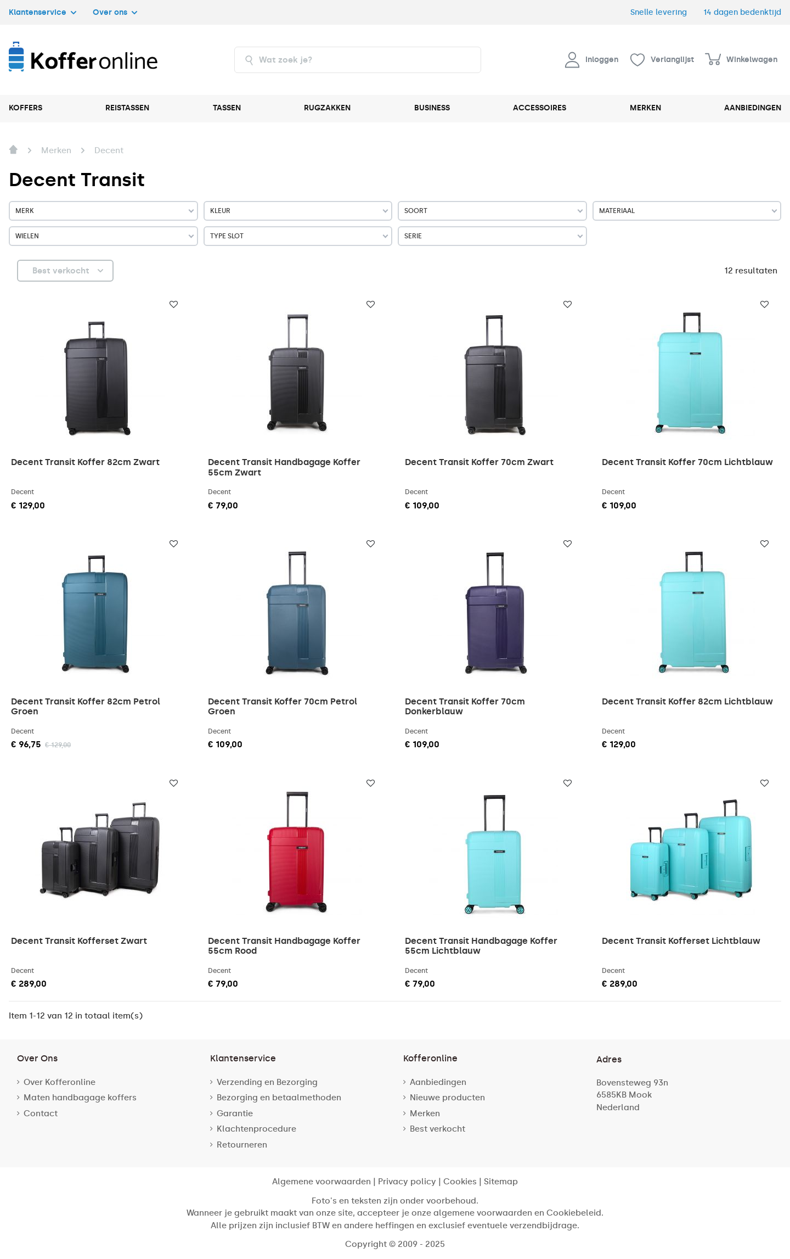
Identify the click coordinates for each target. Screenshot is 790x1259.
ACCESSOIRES (539, 108)
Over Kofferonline (59, 1082)
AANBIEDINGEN (752, 108)
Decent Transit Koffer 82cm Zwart (85, 462)
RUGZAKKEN (327, 108)
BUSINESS (432, 108)
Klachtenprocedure (256, 1129)
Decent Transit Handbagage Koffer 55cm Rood (284, 946)
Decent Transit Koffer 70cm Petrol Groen (282, 706)
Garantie (235, 1113)
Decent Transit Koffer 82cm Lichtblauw (687, 701)
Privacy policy (407, 1182)
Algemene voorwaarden (321, 1182)
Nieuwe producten (447, 1098)
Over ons (115, 12)
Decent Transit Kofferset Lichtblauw (681, 941)
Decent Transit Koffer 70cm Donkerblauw (465, 706)
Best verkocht (437, 1129)
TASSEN (227, 108)
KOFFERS (25, 108)
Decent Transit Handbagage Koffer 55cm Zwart (284, 467)
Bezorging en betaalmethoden (279, 1098)
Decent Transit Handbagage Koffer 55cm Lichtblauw (481, 946)
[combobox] (357, 60)
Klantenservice (42, 12)
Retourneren (242, 1145)
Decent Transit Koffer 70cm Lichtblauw (687, 462)
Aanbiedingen (438, 1082)
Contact (41, 1113)
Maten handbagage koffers (80, 1098)
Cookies (460, 1182)
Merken (425, 1113)
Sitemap (501, 1182)
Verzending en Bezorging (267, 1082)
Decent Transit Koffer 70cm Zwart (479, 462)
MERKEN (645, 108)
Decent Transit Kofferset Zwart (79, 941)
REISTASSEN (127, 108)
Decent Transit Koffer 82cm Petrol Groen (85, 706)
